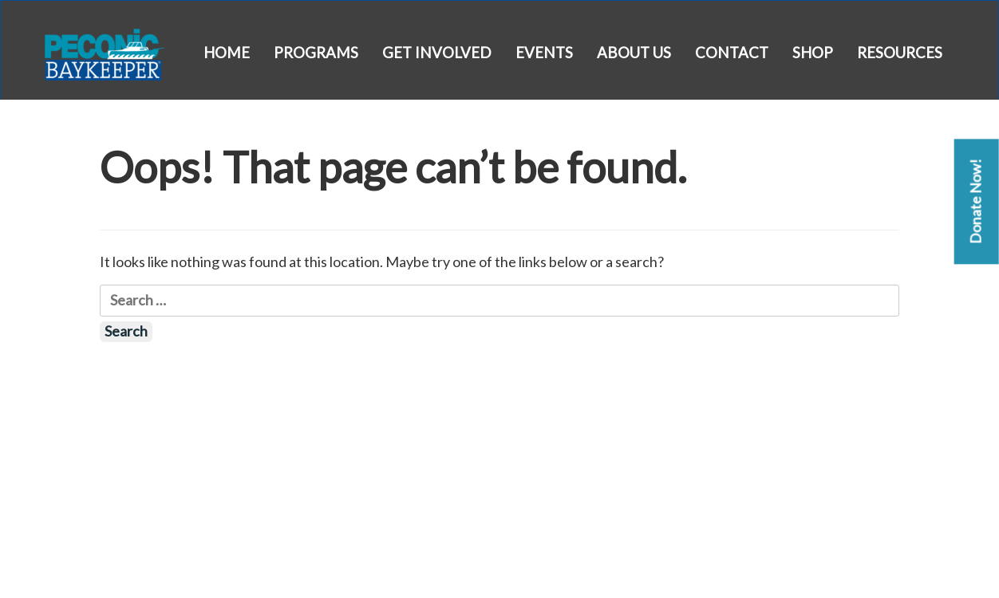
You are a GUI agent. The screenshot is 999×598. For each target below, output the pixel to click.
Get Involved (437, 52)
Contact (731, 52)
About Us (634, 52)
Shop (812, 52)
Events (544, 52)
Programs (316, 52)
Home (226, 52)
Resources (899, 52)
